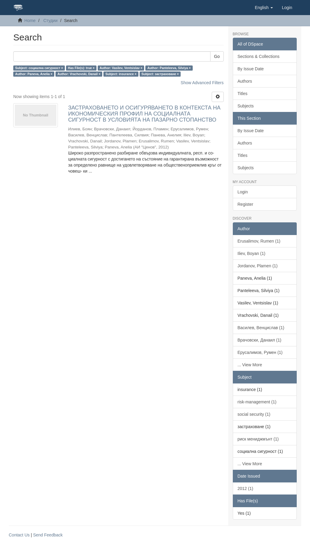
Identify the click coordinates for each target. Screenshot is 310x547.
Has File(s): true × (81, 68)
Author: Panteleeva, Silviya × (169, 68)
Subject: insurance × (121, 74)
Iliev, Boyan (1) (251, 253)
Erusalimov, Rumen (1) (259, 241)
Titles (243, 93)
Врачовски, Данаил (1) (259, 340)
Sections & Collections (259, 56)
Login (243, 191)
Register (245, 204)
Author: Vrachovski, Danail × (78, 74)
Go (217, 56)
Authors (245, 81)
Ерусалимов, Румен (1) (260, 352)
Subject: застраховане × (160, 74)
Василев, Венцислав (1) (261, 327)
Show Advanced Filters (202, 82)
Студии (50, 20)
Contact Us (19, 535)
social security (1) (254, 414)
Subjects (246, 105)
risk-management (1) (257, 401)
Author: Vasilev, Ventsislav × (121, 68)
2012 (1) (245, 488)
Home (30, 20)
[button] (263, 7)
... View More (250, 364)
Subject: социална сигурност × (39, 68)
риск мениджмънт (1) (258, 439)
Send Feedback (48, 535)
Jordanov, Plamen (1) (258, 265)
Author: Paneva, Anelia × (33, 74)
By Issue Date (251, 68)
